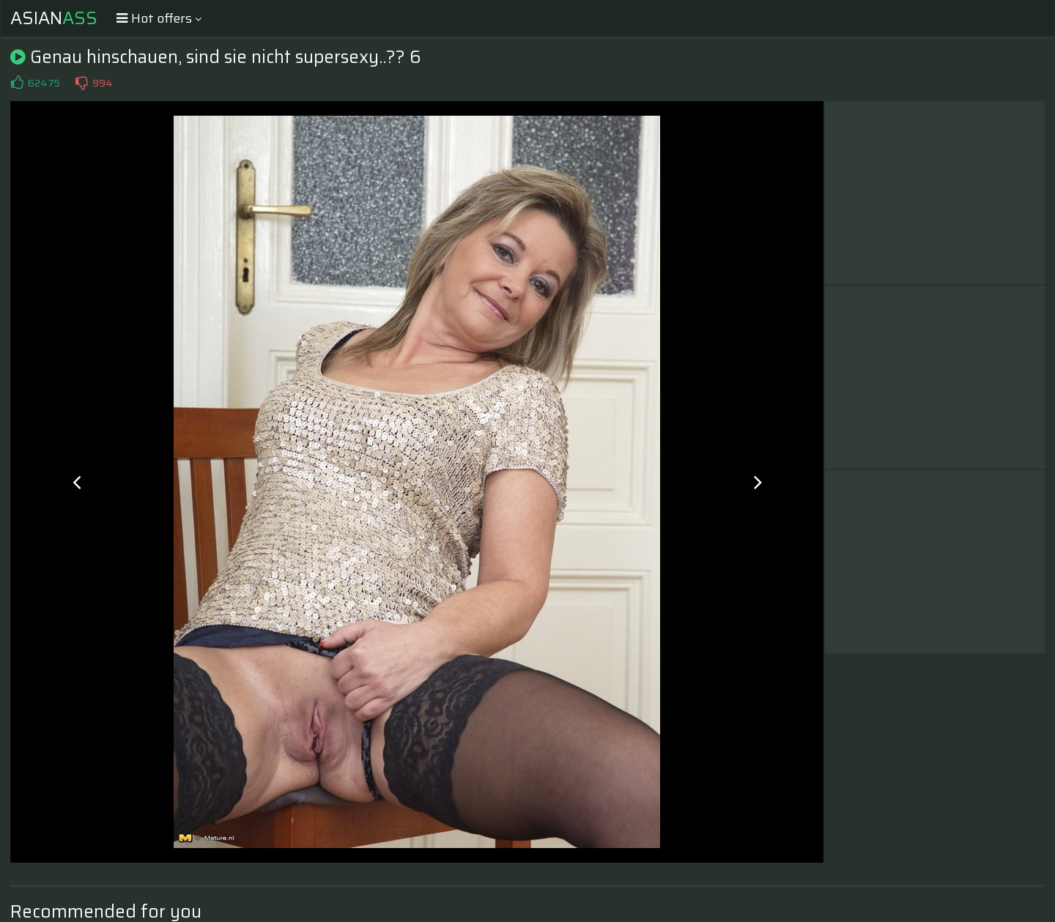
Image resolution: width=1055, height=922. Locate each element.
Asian (53, 18)
